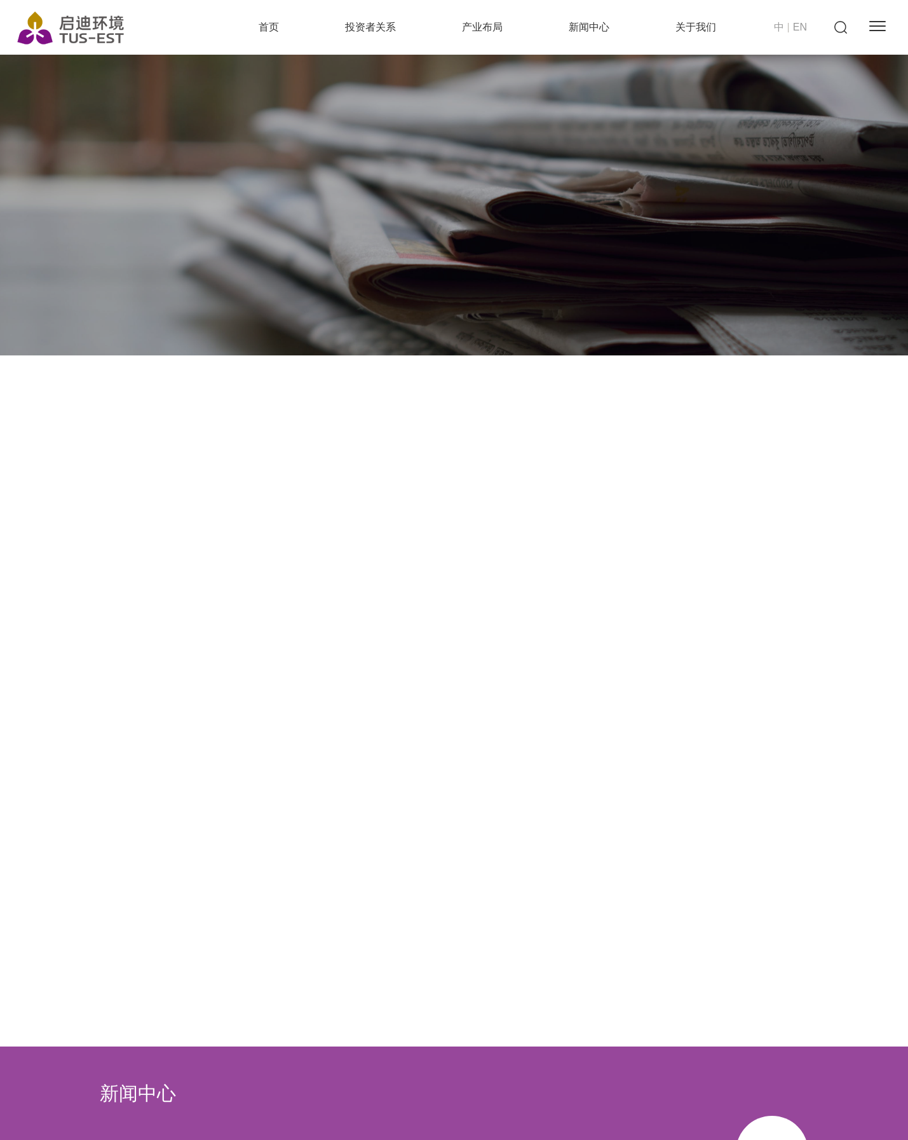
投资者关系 (370, 27)
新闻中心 (589, 27)
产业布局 (482, 27)
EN (800, 27)
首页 (269, 27)
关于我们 (695, 27)
